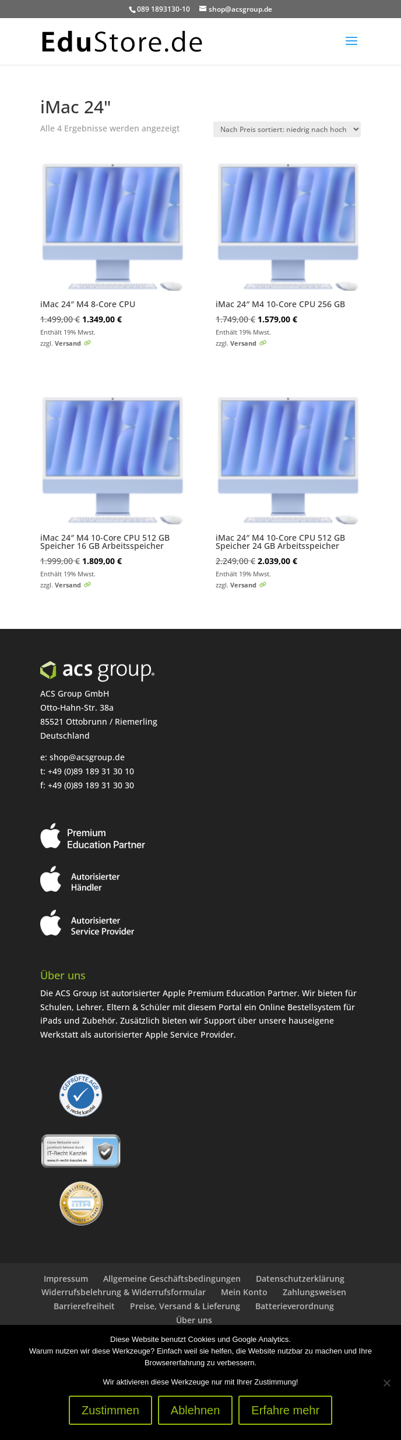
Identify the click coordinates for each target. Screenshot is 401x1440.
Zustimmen (110, 1410)
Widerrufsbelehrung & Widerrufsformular (123, 1292)
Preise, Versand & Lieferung (185, 1306)
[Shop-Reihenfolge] (287, 129)
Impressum (66, 1278)
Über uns (194, 1320)
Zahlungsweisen (314, 1292)
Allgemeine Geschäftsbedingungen (172, 1278)
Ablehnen (195, 1410)
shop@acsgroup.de (87, 757)
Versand (68, 343)
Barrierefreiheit (84, 1306)
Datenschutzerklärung (300, 1278)
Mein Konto (244, 1292)
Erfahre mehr (285, 1410)
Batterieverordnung (294, 1306)
